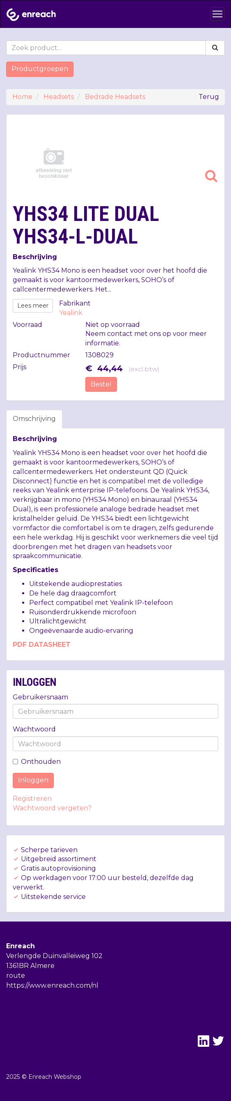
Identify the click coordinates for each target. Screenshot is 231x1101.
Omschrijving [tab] (34, 419)
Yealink (70, 313)
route (15, 975)
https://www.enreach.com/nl (52, 985)
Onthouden (37, 761)
